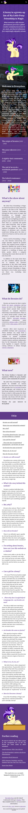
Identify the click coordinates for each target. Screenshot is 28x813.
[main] (14, 21)
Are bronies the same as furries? (12, 447)
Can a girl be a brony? (9, 439)
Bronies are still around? (10, 422)
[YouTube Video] (14, 786)
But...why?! (6, 428)
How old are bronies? (9, 431)
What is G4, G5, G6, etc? (10, 451)
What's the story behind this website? (14, 425)
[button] (2, 2)
